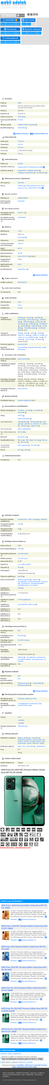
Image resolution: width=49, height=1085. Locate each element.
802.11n (44, 440)
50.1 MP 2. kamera (23, 640)
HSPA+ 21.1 (22, 337)
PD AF (19, 567)
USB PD (44, 424)
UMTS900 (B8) (27, 322)
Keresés (20, 15)
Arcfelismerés (25, 583)
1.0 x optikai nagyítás (24, 564)
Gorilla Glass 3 (22, 269)
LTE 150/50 (28, 339)
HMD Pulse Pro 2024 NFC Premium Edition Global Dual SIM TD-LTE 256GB (29, 1066)
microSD (28, 410)
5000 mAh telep (23, 726)
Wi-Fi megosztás (23, 445)
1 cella (20, 723)
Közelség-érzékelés (23, 685)
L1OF (19, 524)
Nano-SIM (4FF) (23, 344)
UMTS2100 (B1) (32, 320)
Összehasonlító (11, 24)
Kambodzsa (27, 738)
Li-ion (19, 717)
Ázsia (24, 746)
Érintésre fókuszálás (34, 582)
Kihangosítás (22, 349)
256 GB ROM (22, 217)
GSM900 (29, 318)
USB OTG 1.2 (28, 424)
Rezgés (44, 347)
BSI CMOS (21, 635)
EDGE (26, 333)
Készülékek (10, 20)
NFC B (26, 450)
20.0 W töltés (22, 432)
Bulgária (20, 738)
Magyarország (37, 740)
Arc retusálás (34, 585)
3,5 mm (20, 308)
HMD (19, 103)
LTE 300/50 (38, 339)
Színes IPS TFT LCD (23, 256)
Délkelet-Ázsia (41, 746)
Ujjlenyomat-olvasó (24, 683)
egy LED (20, 576)
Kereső (3, 24)
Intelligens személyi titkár (26, 173)
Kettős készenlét (23, 359)
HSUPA (40, 333)
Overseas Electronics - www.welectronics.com (15, 847)
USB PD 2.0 (24, 426)
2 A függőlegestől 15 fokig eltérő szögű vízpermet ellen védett (30, 704)
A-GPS (30, 519)
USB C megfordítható (24, 429)
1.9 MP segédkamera (24, 599)
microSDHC (37, 410)
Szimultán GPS (22, 519)
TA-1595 (20, 120)
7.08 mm (20, 243)
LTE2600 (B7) (43, 324)
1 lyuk (19, 231)
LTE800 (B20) (35, 326)
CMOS (20, 549)
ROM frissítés (28, 20)
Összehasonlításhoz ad (39, 133)
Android (20, 163)
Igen (19, 676)
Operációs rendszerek (31, 29)
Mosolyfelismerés (23, 585)
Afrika (19, 746)
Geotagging (36, 519)
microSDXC (21, 412)
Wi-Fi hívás (34, 445)
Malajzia (32, 741)
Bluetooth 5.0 (22, 437)
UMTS (32, 333)
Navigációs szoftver (33, 170)
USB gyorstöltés (35, 422)
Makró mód (31, 604)
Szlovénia (35, 743)
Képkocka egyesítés (24, 579)
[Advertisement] (24, 70)
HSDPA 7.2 (36, 335)
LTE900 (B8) (24, 326)
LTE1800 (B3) (22, 324)
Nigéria (38, 741)
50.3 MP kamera (23, 558)
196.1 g (20, 153)
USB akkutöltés (22, 422)
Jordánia (20, 741)
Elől (19, 630)
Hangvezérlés (22, 170)
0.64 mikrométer (23, 553)
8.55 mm (20, 147)
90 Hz (19, 264)
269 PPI (20, 253)
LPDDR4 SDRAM (23, 198)
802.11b (28, 440)
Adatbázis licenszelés (22, 1073)
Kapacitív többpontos (24, 400)
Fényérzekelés (37, 683)
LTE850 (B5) (32, 324)
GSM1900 (21, 320)
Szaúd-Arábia (22, 743)
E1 (18, 529)
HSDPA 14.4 (43, 335)
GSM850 (20, 318)
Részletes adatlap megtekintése (11, 1054)
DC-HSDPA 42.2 (31, 337)
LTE (40, 337)
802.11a (20, 440)
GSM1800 (38, 318)
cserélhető (21, 720)
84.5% (20, 248)
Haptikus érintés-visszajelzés (26, 125)
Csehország (21, 740)
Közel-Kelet (30, 746)
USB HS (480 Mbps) (24, 419)
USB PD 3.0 (34, 426)
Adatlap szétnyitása (20, 133)
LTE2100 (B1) (40, 322)
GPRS (19, 333)
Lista (18, 24)
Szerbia (29, 743)
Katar (43, 741)
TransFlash (21, 410)
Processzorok (10, 29)
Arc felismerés (41, 173)
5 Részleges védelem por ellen (27, 698)
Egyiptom (29, 740)
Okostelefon (21, 128)
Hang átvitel (21, 347)
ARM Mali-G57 (22, 282)
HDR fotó (36, 579)
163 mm (20, 144)
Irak (43, 740)
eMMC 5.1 (21, 213)
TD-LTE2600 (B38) (29, 328)
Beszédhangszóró (33, 347)
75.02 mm (21, 141)
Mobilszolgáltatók (10, 38)
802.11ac (23, 442)
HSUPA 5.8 (21, 335)
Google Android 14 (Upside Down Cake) (30, 167)
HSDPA (27, 335)
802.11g (36, 440)
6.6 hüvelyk (21, 237)
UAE (40, 743)
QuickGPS (44, 519)
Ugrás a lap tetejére (9, 1073)
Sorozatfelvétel (22, 582)
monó (19, 302)
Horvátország (36, 738)
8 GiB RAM (21, 201)
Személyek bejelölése (37, 583)
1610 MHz (21, 183)
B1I (19, 534)
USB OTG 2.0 (37, 424)
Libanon (26, 741)
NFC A (19, 450)
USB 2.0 (20, 415)
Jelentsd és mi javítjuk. (26, 1062)
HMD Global (21, 117)
